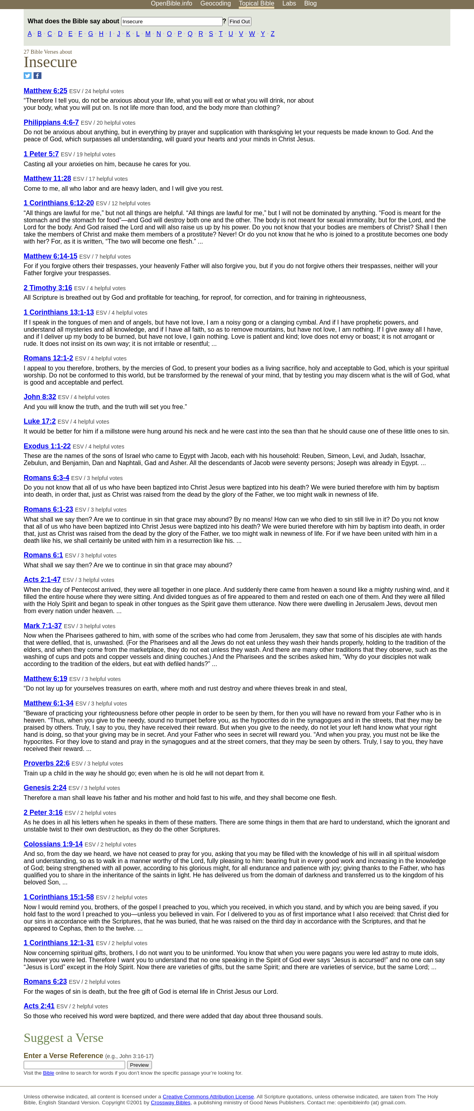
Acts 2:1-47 (42, 580)
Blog (310, 3)
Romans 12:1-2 (48, 358)
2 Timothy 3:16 (48, 288)
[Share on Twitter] (28, 75)
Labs (289, 3)
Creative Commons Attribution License (208, 1097)
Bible (48, 1073)
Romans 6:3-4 (46, 478)
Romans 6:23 (45, 981)
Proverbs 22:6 (46, 763)
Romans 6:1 (43, 555)
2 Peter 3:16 (43, 812)
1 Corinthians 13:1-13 (59, 312)
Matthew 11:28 (47, 178)
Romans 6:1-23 (48, 509)
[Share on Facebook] (37, 75)
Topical (256, 3)
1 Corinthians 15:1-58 (59, 897)
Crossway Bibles (170, 1102)
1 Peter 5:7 (41, 154)
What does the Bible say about (125, 21)
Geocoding (215, 3)
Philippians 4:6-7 (51, 122)
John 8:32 (40, 397)
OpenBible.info (171, 3)
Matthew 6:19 (45, 679)
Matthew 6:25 (45, 91)
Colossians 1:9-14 (53, 844)
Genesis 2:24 (45, 788)
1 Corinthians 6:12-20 (59, 203)
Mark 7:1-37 (43, 626)
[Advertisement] (394, 70)
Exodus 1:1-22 (47, 446)
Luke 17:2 (40, 421)
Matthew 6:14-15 (50, 256)
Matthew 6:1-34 (48, 703)
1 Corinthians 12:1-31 (59, 943)
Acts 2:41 (39, 1006)
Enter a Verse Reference (89, 1056)
